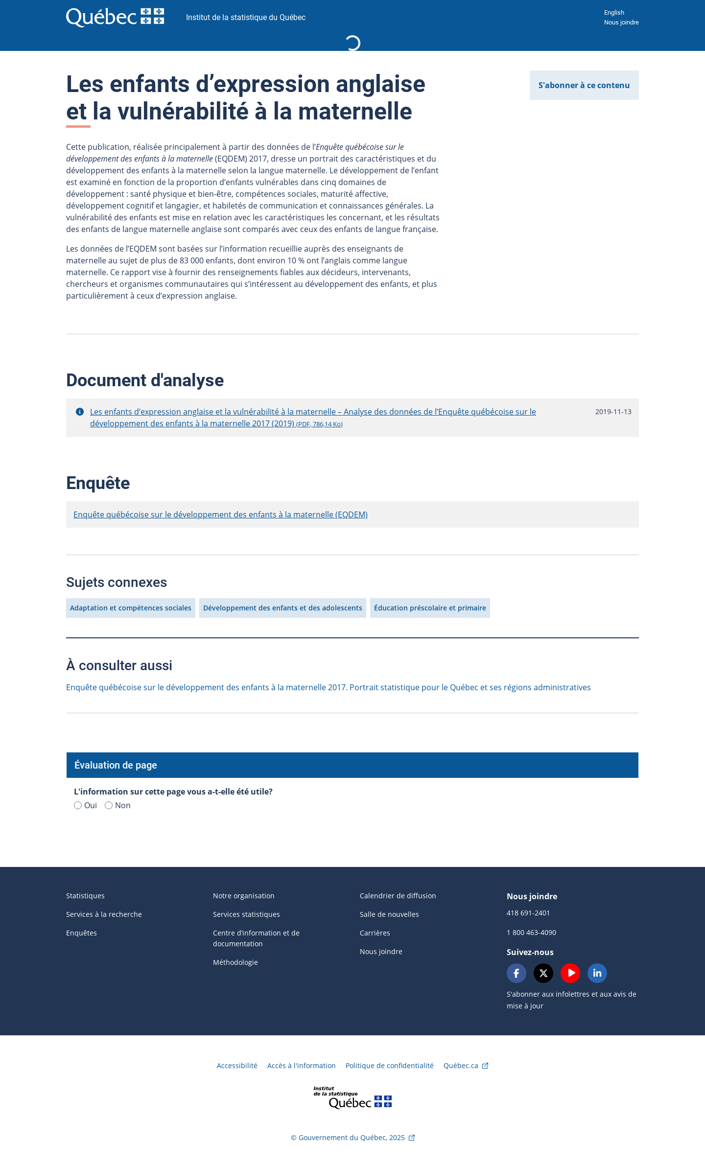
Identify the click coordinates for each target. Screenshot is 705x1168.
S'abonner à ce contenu (584, 85)
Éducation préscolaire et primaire (430, 607)
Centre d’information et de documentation (256, 938)
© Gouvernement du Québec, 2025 (348, 1137)
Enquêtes (81, 932)
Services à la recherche (104, 914)
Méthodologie (235, 962)
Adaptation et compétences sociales (130, 607)
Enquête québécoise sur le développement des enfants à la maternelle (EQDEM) (220, 514)
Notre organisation (244, 895)
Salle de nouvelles (389, 914)
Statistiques (85, 895)
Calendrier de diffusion (398, 895)
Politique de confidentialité (390, 1065)
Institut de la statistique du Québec (246, 17)
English (614, 12)
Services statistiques (246, 914)
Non (118, 805)
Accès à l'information (301, 1065)
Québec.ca (461, 1065)
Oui (85, 805)
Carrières (375, 932)
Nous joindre (621, 22)
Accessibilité (237, 1065)
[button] (79, 412)
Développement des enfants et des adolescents (282, 607)
